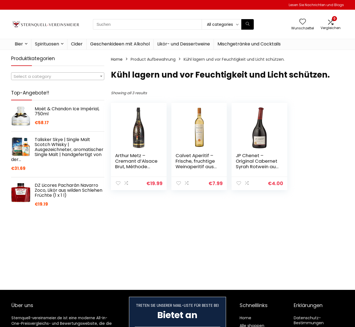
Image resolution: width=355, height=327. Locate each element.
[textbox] (57, 76)
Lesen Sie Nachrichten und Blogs (316, 4)
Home (117, 59)
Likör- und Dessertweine (183, 44)
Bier (19, 44)
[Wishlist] (302, 22)
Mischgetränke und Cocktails (249, 44)
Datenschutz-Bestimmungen (309, 320)
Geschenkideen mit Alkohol (120, 44)
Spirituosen (47, 44)
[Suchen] (247, 24)
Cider (77, 44)
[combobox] (57, 76)
